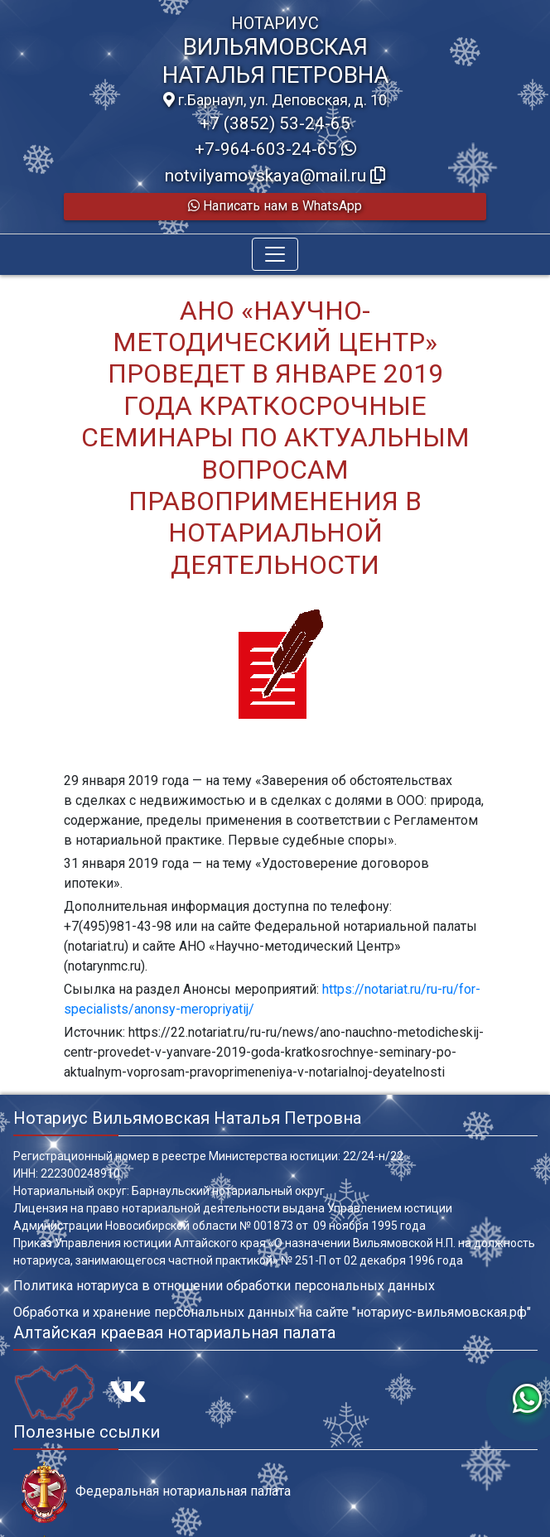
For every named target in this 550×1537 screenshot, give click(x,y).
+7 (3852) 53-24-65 (275, 123)
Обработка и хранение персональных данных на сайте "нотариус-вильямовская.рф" (272, 1312)
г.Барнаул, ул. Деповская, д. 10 (275, 100)
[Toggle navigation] (275, 254)
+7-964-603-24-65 (275, 149)
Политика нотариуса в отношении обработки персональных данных (224, 1286)
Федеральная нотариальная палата (156, 1492)
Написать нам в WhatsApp (275, 206)
